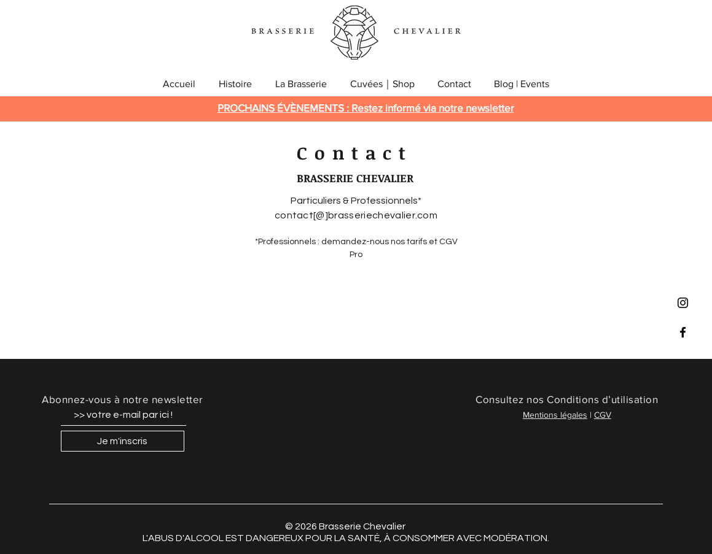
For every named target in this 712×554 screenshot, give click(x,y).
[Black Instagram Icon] (683, 303)
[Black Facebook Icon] (683, 332)
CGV (602, 415)
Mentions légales (555, 415)
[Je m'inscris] (122, 441)
